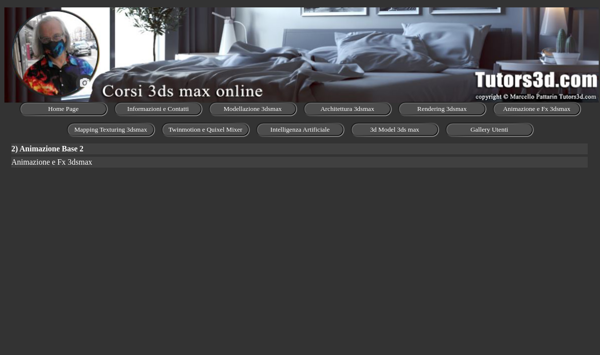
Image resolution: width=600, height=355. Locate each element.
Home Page (63, 108)
